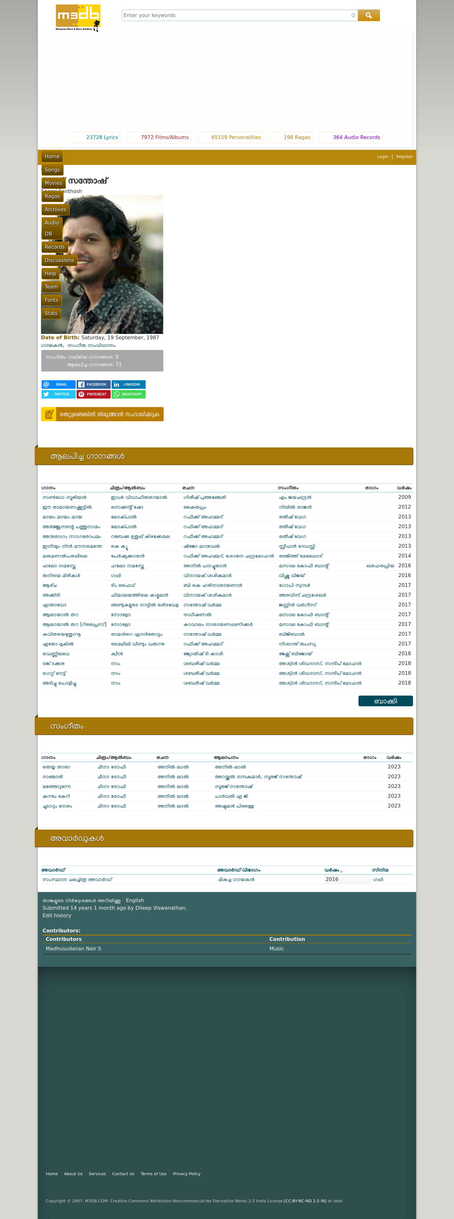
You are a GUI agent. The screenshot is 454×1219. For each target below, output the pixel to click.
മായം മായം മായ (62, 517)
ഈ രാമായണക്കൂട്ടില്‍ (67, 507)
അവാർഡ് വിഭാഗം (239, 870)
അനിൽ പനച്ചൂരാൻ (205, 566)
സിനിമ (380, 870)
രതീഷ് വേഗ (292, 517)
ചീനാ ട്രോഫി (111, 767)
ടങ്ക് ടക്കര (54, 663)
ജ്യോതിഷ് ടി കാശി (203, 653)
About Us (73, 1173)
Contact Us (123, 1173)
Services (97, 1173)
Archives (149, 157)
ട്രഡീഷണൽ (197, 614)
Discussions (240, 157)
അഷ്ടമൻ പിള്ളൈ (234, 806)
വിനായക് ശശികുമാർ (207, 575)
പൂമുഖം (48, 169)
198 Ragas (297, 137)
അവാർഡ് (53, 870)
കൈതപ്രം (195, 507)
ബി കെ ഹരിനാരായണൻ (212, 585)
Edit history (57, 916)
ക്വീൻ (117, 653)
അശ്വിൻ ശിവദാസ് (300, 663)
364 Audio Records (356, 137)
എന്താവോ (55, 605)
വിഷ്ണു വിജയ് (292, 575)
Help (268, 157)
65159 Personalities (236, 137)
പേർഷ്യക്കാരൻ (128, 556)
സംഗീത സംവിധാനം (91, 345)
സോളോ (121, 614)
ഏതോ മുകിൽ (58, 644)
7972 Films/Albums (165, 137)
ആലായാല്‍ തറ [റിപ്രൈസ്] (75, 624)
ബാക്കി (385, 701)
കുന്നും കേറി (56, 796)
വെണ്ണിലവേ (56, 653)
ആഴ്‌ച (50, 585)
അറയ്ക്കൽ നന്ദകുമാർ (238, 776)
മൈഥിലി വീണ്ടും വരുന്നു (138, 644)
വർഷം (333, 870)
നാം (115, 663)
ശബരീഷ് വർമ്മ (201, 663)
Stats (330, 157)
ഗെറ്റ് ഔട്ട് (54, 673)
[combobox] (250, 15)
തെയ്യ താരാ (56, 767)
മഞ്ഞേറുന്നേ (57, 786)
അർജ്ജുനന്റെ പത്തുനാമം (71, 526)
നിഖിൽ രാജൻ (295, 507)
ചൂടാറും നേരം (57, 806)
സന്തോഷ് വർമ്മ (202, 605)
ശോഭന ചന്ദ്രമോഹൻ (250, 556)
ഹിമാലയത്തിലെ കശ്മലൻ (139, 595)
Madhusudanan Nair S (73, 949)
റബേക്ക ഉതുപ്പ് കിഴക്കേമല (140, 536)
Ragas (123, 157)
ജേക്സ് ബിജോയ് (295, 653)
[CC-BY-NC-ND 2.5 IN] (305, 1201)
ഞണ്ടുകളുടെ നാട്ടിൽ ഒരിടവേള (145, 605)
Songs (75, 157)
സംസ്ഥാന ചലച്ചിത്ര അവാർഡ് (77, 879)
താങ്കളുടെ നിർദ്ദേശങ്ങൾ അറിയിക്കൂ (82, 900)
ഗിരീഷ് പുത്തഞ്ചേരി (204, 497)
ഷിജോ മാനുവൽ (201, 546)
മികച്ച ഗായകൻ (236, 879)
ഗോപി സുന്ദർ (294, 585)
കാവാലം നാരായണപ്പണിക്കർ (218, 624)
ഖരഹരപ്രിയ (380, 566)
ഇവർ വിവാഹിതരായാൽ (139, 497)
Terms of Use (154, 1173)
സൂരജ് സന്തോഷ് (282, 776)
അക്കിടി (51, 595)
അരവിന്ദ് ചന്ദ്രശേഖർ (302, 595)
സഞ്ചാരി (53, 776)
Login (382, 156)
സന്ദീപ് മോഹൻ (343, 663)
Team (288, 157)
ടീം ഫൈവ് (123, 585)
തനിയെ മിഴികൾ (61, 575)
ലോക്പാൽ (124, 517)
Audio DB (179, 157)
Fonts (309, 157)
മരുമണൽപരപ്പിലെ (65, 556)
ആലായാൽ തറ (61, 614)
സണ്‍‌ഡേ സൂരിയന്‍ (65, 497)
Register (404, 156)
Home (52, 157)
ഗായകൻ (52, 345)
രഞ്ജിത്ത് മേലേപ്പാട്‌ (300, 556)
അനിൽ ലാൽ (173, 767)
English (135, 900)
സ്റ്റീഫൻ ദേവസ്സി (297, 546)
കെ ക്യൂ (119, 546)
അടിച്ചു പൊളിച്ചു (59, 683)
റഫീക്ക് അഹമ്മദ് (203, 517)
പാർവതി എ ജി (231, 796)
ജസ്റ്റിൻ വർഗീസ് (297, 605)
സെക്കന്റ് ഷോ (127, 507)
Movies (99, 157)
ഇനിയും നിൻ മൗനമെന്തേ (72, 546)
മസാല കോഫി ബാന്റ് (304, 566)
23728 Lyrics (102, 137)
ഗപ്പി (116, 575)
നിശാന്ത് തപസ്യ (297, 644)
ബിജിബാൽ (292, 634)
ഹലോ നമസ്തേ (59, 566)
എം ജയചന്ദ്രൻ (295, 497)
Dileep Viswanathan (161, 908)
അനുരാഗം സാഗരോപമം (72, 536)
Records (208, 157)
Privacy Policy (187, 1173)
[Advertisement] (227, 83)
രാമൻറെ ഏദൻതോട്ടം (137, 634)
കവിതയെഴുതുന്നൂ (62, 634)
